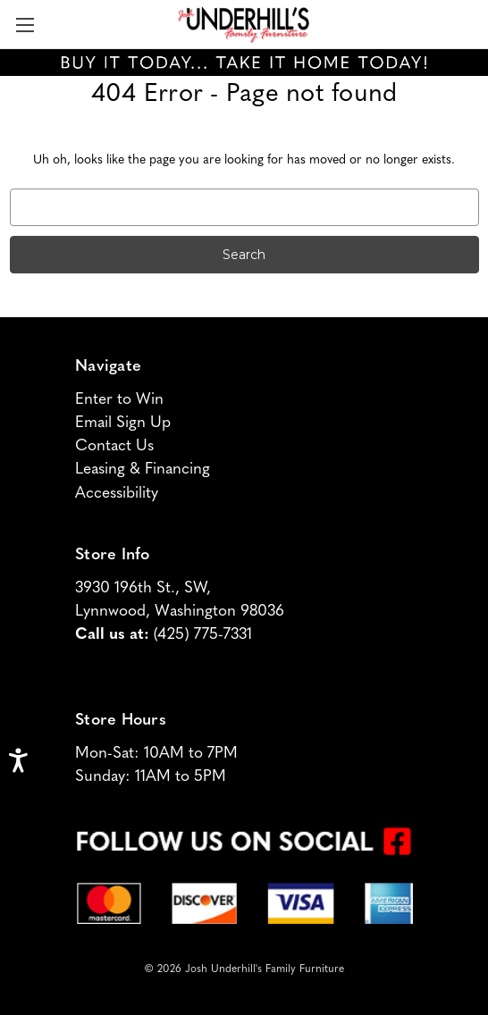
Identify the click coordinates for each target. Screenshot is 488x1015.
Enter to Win (119, 399)
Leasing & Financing (142, 469)
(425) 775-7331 (203, 634)
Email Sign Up (123, 423)
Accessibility (116, 493)
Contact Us (114, 446)
